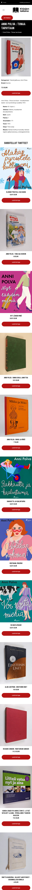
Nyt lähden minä (16, 316)
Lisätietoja (16, 93)
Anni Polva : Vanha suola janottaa (16, 377)
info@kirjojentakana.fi (25, 2)
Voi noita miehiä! (16, 625)
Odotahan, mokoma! (16, 563)
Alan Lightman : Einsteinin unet (16, 687)
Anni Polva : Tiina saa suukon (16, 254)
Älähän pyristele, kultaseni (16, 192)
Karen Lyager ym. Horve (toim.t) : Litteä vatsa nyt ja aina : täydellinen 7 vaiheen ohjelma (16, 813)
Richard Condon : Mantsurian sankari (16, 749)
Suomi (4, 2)
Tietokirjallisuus (15, 80)
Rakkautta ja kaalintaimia (16, 501)
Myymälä (7, 18)
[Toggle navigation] (3, 10)
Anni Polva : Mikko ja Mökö (16, 439)
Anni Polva (24, 80)
